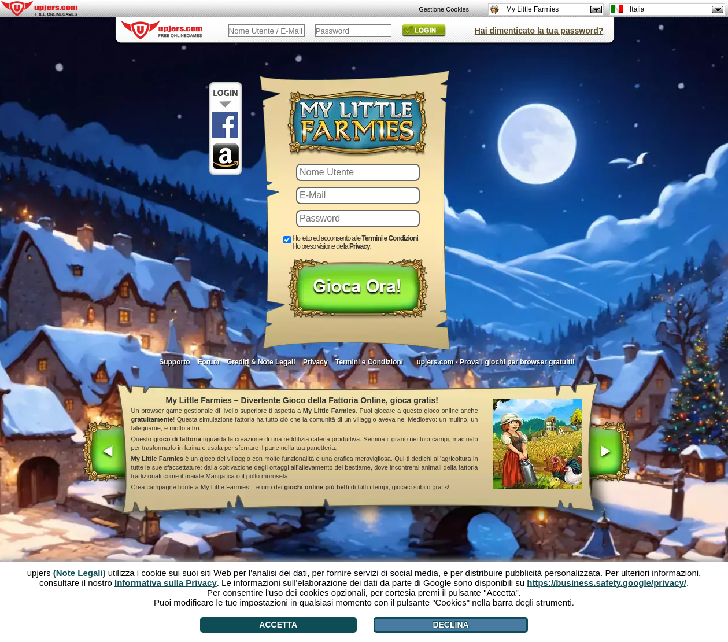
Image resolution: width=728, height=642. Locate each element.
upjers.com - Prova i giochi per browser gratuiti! (495, 362)
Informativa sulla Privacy (165, 583)
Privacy (315, 362)
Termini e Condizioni (369, 362)
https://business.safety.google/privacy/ (606, 583)
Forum (208, 362)
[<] (104, 453)
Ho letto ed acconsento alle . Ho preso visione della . (356, 242)
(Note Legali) (79, 573)
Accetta (278, 624)
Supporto (174, 362)
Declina (450, 624)
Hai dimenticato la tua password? (539, 30)
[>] (609, 453)
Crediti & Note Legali (261, 362)
